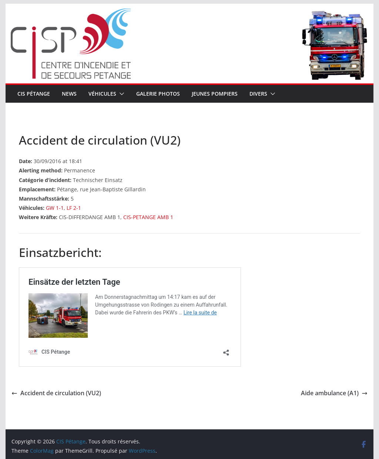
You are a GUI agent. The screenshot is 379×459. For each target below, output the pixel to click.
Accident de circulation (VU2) (56, 393)
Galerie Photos (158, 93)
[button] (120, 94)
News (69, 93)
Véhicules (102, 93)
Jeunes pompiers (215, 93)
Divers (258, 93)
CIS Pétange (33, 93)
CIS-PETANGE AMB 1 (148, 217)
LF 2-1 (74, 207)
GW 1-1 (55, 207)
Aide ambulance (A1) (334, 393)
